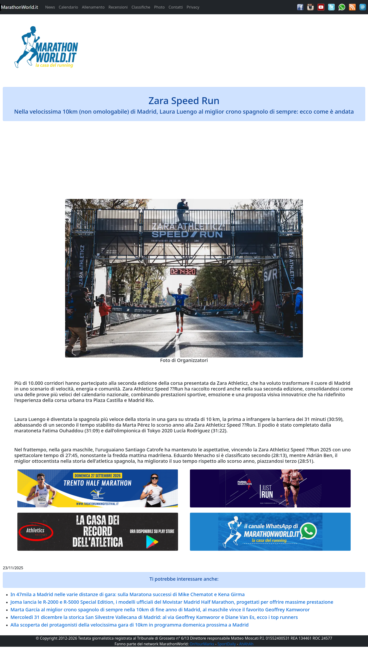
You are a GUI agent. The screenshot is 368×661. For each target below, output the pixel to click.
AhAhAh (246, 644)
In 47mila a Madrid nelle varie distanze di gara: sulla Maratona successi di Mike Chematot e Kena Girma (127, 594)
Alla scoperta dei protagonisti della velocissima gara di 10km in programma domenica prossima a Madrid (129, 625)
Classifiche (140, 7)
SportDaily (226, 644)
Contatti (176, 7)
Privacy (193, 7)
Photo (159, 7)
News (50, 7)
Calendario (68, 7)
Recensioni (118, 7)
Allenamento (93, 7)
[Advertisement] (230, 48)
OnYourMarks (202, 644)
